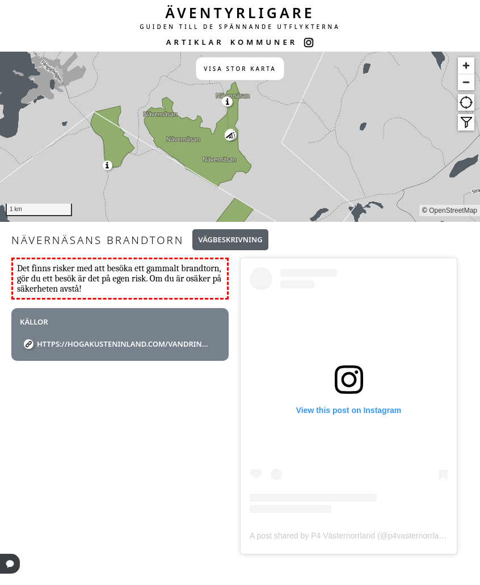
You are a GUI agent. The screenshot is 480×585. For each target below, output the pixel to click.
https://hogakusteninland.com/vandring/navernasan (124, 344)
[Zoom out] (466, 82)
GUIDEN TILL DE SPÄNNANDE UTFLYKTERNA (240, 27)
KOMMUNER (263, 42)
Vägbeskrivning (230, 239)
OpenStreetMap (453, 210)
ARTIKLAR (195, 42)
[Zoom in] (466, 65)
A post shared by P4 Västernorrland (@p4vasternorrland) (350, 535)
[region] (240, 137)
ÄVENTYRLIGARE (240, 12)
